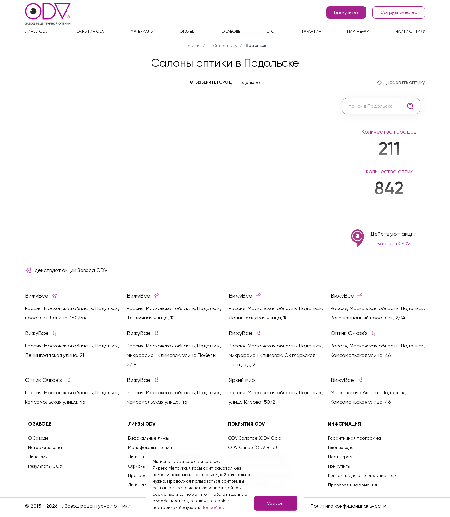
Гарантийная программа (354, 438)
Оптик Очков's (353, 333)
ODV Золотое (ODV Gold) (255, 438)
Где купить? (346, 12)
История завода (45, 447)
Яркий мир (242, 380)
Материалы (142, 31)
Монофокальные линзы (152, 447)
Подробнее (213, 507)
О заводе (231, 31)
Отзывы (187, 31)
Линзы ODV (36, 31)
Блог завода (341, 447)
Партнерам (358, 31)
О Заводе (38, 438)
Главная (192, 45)
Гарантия (311, 31)
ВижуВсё (41, 296)
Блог (271, 31)
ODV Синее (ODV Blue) (252, 447)
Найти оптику (410, 31)
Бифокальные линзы (149, 438)
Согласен (276, 503)
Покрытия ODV (89, 31)
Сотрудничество (398, 12)
